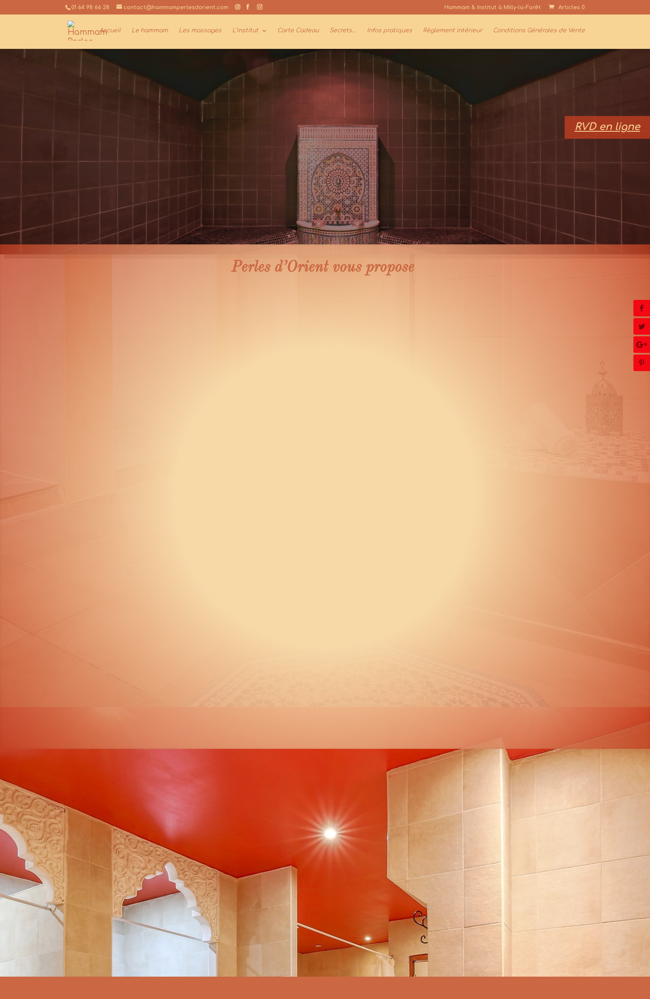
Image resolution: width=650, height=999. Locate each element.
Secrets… (343, 31)
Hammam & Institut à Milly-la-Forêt (492, 7)
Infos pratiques (389, 31)
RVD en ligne (607, 127)
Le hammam (149, 31)
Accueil (110, 31)
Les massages (200, 31)
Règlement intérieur (452, 31)
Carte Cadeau (298, 31)
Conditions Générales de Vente (539, 31)
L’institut (245, 31)
